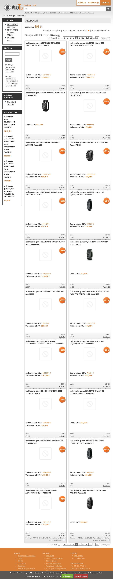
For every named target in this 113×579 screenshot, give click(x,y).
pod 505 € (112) (11, 79)
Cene (20, 558)
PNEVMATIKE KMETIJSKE (12, 25)
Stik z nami (78, 556)
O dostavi (22, 563)
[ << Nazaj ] (52, 38)
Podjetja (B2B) (30, 5)
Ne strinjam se (81, 576)
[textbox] (65, 9)
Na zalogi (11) (10, 67)
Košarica (105, 2)
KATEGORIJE (8, 15)
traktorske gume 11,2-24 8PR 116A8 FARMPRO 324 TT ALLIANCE (9, 191)
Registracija (93, 2)
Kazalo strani (79, 558)
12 (91, 38)
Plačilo (20, 561)
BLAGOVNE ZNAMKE (11, 103)
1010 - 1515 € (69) (12, 83)
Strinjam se (67, 576)
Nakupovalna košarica (26, 556)
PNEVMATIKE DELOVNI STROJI (12, 32)
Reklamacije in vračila (26, 568)
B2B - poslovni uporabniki (56, 568)
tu (60, 576)
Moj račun (50, 556)
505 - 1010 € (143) (12, 81)
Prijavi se (82, 2)
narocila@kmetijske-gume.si (80, 569)
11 (87, 38)
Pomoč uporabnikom (54, 558)
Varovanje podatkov (54, 566)
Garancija (22, 566)
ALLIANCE (62, 88)
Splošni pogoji (51, 561)
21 (97, 38)
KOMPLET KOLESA (11, 39)
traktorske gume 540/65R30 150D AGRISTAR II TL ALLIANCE (9, 122)
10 (83, 38)
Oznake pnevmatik (53, 563)
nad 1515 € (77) (11, 86)
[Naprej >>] (105, 38)
